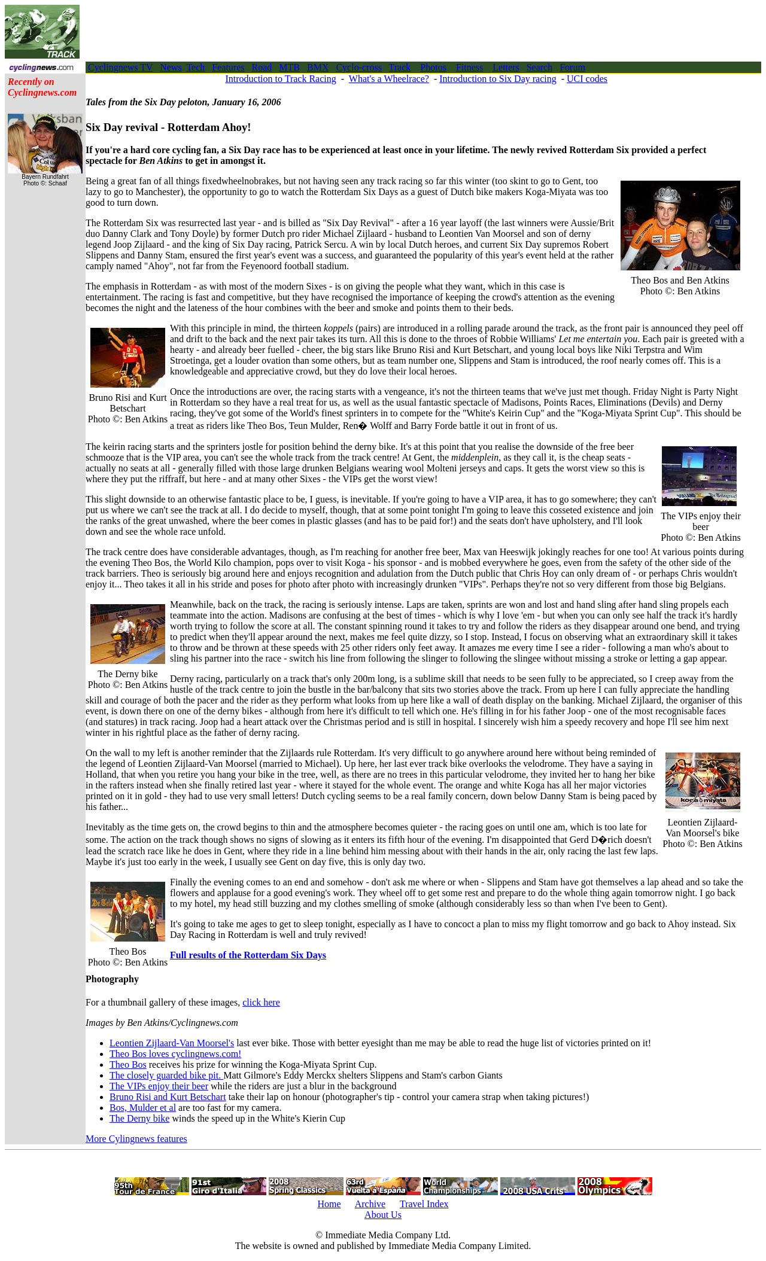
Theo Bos (128, 1064)
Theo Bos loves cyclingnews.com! (175, 1054)
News (170, 67)
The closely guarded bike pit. (166, 1075)
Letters (506, 67)
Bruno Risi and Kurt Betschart (168, 1097)
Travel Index (424, 1204)
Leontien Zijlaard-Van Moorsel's (172, 1043)
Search (540, 67)
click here (261, 1002)
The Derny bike (139, 1118)
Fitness (469, 67)
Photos (433, 67)
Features (228, 67)
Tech (195, 67)
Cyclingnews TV (120, 67)
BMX (318, 67)
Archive (370, 1204)
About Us (383, 1215)
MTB (289, 67)
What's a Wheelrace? (389, 79)
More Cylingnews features (136, 1139)
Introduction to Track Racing (280, 79)
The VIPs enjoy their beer (159, 1086)
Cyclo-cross (358, 67)
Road (262, 67)
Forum (572, 67)
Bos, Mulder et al (143, 1107)
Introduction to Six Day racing (498, 79)
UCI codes (587, 79)
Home (329, 1204)
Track (400, 67)
